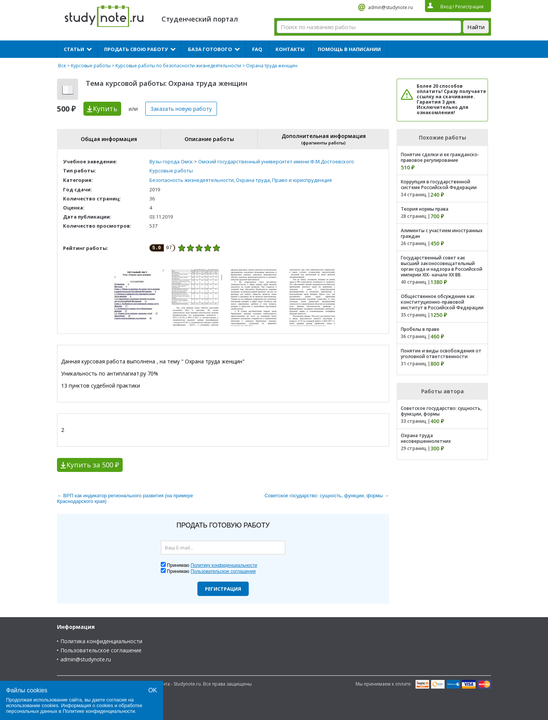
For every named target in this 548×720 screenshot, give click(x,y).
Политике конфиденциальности (99, 711)
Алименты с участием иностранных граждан (442, 233)
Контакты (290, 49)
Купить (105, 108)
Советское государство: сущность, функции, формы (441, 411)
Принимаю (212, 565)
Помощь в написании (349, 49)
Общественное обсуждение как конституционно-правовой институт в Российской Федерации (442, 302)
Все (62, 65)
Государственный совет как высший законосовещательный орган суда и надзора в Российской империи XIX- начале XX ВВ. (441, 266)
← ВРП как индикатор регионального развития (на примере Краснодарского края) (125, 498)
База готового (210, 49)
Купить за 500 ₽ (92, 464)
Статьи (74, 49)
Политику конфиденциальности (224, 565)
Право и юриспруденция (302, 180)
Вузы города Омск (171, 161)
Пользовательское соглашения (223, 571)
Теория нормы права (424, 209)
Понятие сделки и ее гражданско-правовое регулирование (440, 157)
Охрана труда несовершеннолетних (426, 438)
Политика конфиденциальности (101, 641)
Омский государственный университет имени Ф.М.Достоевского (276, 161)
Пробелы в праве (420, 329)
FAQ (257, 49)
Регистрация (223, 588)
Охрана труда (253, 180)
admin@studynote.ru (390, 7)
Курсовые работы (91, 65)
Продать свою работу (136, 49)
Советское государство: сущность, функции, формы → (327, 495)
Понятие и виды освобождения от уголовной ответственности (441, 354)
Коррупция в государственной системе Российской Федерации (439, 184)
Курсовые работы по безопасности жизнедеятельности (178, 65)
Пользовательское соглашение (101, 650)
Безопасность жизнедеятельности (191, 180)
